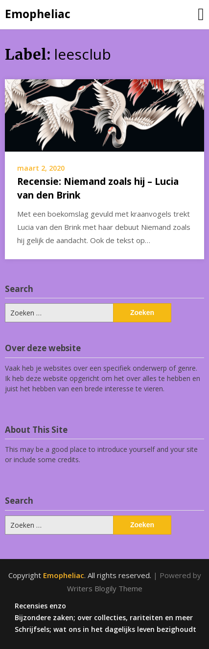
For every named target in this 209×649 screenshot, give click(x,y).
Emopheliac (37, 14)
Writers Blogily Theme (104, 588)
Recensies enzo (40, 606)
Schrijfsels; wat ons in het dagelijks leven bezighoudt (105, 629)
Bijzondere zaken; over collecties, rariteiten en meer (104, 617)
